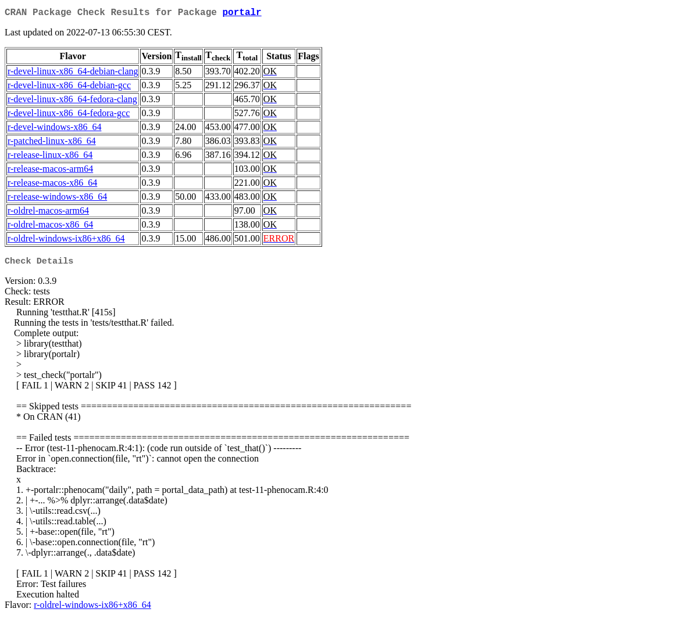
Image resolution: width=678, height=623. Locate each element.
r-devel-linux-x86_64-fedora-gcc (69, 115)
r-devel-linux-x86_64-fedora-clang (72, 101)
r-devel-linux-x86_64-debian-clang (73, 73)
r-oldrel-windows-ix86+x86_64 (66, 241)
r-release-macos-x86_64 (52, 185)
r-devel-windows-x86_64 (54, 129)
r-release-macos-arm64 (50, 171)
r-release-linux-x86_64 (50, 157)
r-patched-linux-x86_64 (52, 143)
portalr (241, 14)
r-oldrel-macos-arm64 (48, 213)
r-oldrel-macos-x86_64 (50, 227)
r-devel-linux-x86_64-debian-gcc (69, 87)
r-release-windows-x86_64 (57, 199)
